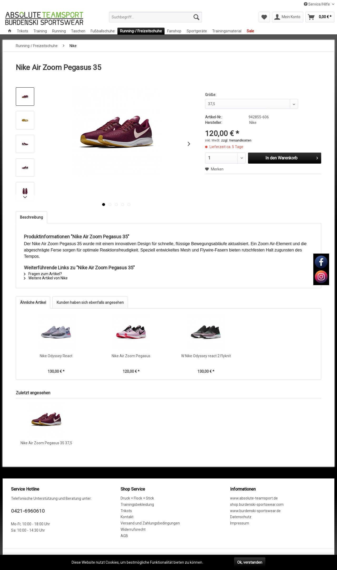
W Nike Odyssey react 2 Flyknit (206, 356)
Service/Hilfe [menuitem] (317, 4)
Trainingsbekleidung (137, 504)
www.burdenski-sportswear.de (255, 511)
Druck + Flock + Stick (137, 498)
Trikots (126, 511)
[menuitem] (155, 17)
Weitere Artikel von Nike (46, 278)
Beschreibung (31, 217)
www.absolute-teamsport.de (254, 498)
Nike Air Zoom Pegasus (131, 356)
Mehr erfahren (216, 562)
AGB (124, 536)
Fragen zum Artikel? (43, 274)
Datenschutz (240, 517)
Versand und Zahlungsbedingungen (150, 523)
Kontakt (127, 517)
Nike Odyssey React (56, 356)
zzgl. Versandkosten (236, 140)
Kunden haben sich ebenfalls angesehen (90, 302)
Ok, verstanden (249, 562)
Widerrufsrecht (133, 529)
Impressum (239, 523)
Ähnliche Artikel (33, 302)
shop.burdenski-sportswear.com (257, 504)
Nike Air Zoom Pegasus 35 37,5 (46, 443)
